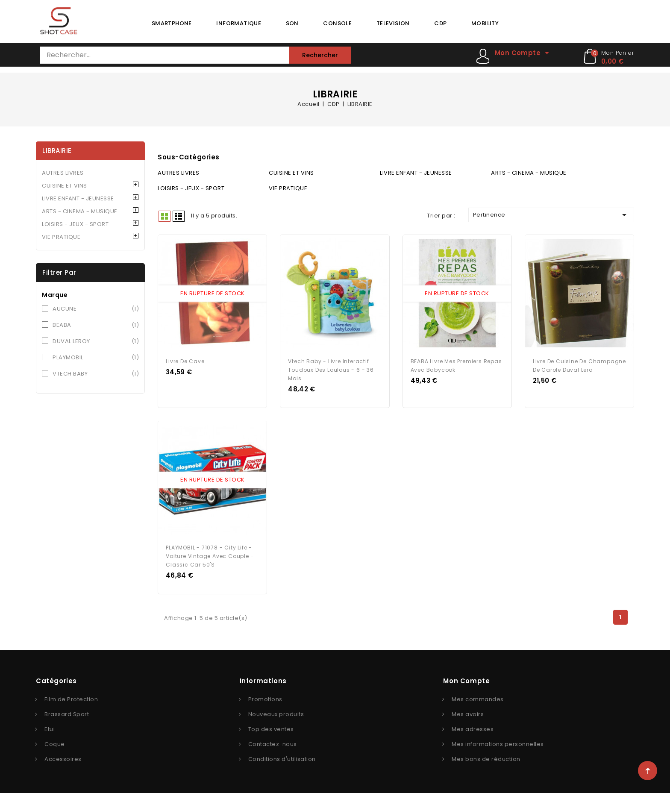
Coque (54, 744)
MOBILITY (485, 23)
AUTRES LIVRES (63, 173)
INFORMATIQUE (238, 23)
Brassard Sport (66, 714)
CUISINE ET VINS (64, 186)
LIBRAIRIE (57, 150)
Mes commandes (478, 699)
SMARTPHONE (172, 23)
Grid (164, 216)
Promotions (265, 699)
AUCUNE (96, 309)
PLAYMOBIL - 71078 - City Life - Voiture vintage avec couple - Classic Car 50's (210, 555)
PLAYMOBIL (96, 357)
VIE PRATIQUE (61, 237)
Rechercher (320, 55)
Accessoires (63, 759)
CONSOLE (337, 23)
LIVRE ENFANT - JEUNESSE (78, 198)
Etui (49, 729)
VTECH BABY (96, 374)
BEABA (96, 325)
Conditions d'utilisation (282, 759)
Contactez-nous (272, 744)
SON (292, 23)
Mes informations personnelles (498, 744)
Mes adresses (473, 729)
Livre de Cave (185, 360)
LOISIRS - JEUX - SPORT (75, 224)
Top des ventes (271, 729)
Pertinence (551, 215)
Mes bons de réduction (486, 759)
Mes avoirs (468, 714)
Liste (178, 216)
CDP (440, 23)
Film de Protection (71, 699)
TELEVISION (393, 23)
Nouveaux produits (276, 714)
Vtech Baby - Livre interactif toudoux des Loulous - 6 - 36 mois (330, 369)
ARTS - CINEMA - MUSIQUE (80, 211)
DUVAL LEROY (96, 341)
